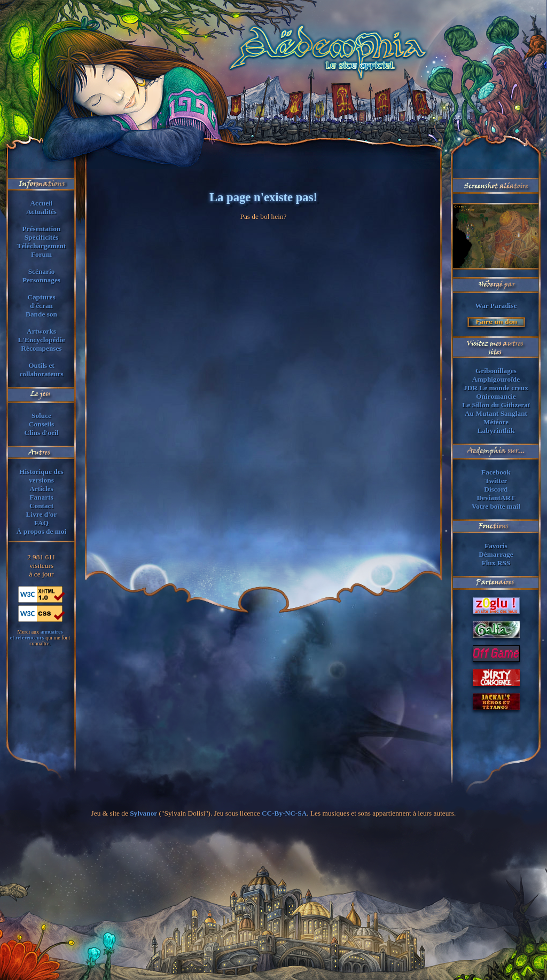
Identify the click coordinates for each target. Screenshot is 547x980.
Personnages (41, 280)
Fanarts (41, 497)
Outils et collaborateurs (41, 369)
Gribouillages (496, 371)
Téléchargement (41, 246)
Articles (41, 489)
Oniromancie (496, 396)
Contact (41, 506)
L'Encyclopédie (41, 340)
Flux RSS (496, 563)
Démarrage (496, 554)
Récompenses (41, 348)
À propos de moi (41, 531)
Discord (495, 489)
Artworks (41, 331)
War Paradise (496, 306)
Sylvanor (143, 813)
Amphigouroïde (496, 379)
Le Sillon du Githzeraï (495, 405)
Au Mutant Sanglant (496, 413)
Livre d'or (41, 514)
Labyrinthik (496, 430)
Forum (41, 254)
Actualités (41, 212)
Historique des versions (41, 476)
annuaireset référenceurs (36, 635)
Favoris (496, 546)
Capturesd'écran (41, 301)
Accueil (41, 203)
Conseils (41, 424)
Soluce (41, 416)
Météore (496, 422)
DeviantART (495, 498)
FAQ (41, 523)
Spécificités (42, 237)
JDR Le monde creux (496, 388)
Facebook (496, 472)
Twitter (496, 481)
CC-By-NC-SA (284, 813)
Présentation (41, 229)
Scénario (41, 271)
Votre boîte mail (496, 506)
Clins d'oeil (41, 433)
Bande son (41, 314)
